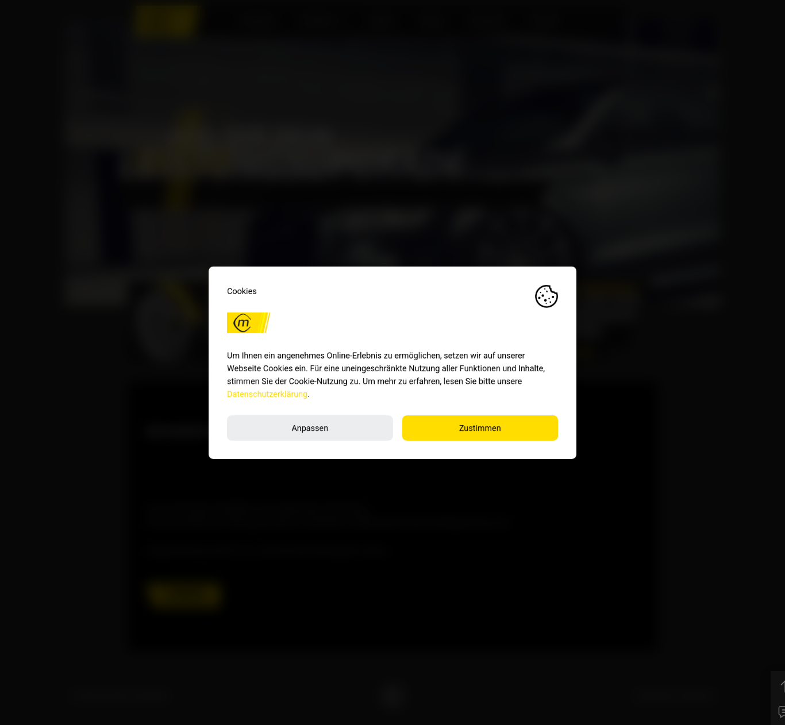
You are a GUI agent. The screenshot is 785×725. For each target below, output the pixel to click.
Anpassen (309, 428)
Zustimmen (480, 428)
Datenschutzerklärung (267, 394)
